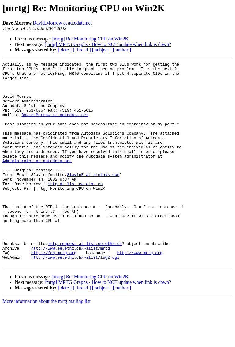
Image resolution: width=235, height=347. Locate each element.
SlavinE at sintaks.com (93, 197)
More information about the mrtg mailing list (46, 341)
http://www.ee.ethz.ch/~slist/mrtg (70, 285)
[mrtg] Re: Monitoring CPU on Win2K (90, 38)
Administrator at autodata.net (37, 181)
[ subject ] (102, 49)
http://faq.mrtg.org (53, 291)
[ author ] (122, 49)
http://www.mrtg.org (139, 291)
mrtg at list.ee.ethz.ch (75, 208)
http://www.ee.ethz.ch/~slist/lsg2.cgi (75, 296)
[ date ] (65, 49)
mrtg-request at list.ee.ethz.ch (85, 280)
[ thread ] (82, 49)
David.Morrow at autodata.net (62, 22)
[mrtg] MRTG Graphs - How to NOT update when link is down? (108, 44)
